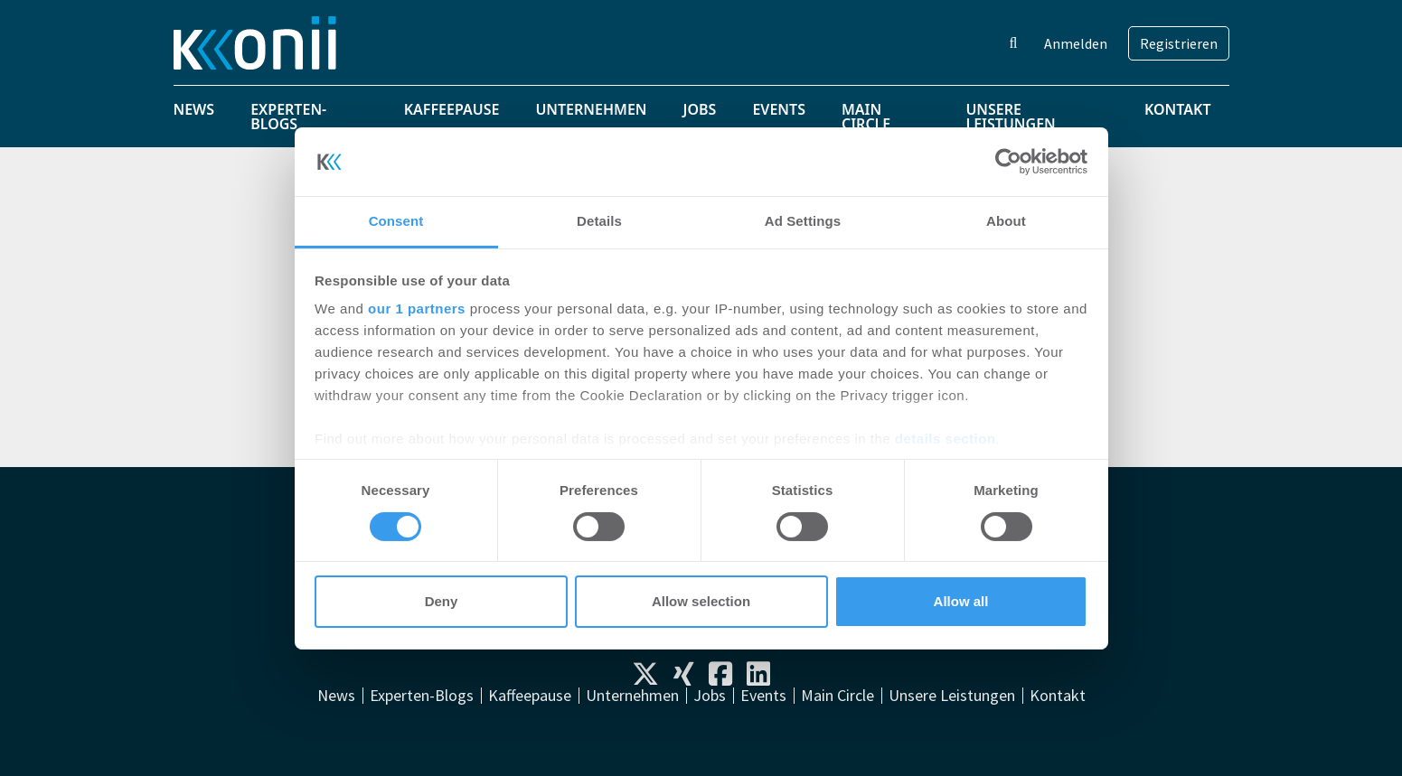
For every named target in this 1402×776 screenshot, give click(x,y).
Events (778, 109)
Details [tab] (599, 221)
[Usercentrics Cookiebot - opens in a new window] (1008, 161)
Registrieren (1179, 43)
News (194, 109)
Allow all (961, 601)
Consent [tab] (396, 221)
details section (945, 438)
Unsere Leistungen (1010, 116)
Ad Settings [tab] (803, 221)
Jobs (700, 109)
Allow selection (701, 601)
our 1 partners (417, 308)
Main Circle (866, 116)
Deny (441, 601)
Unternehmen (590, 109)
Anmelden (1075, 43)
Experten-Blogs (288, 116)
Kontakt (1177, 109)
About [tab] (1006, 221)
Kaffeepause (452, 109)
